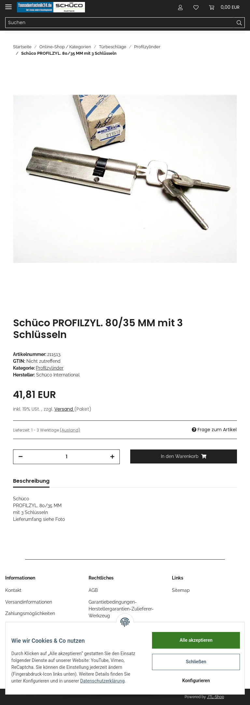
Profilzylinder (49, 368)
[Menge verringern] (20, 457)
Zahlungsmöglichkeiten (30, 613)
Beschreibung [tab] (31, 481)
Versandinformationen (28, 602)
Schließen (191, 661)
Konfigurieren (191, 680)
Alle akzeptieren (191, 640)
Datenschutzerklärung (38, 684)
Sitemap (181, 590)
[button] (180, 7)
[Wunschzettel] (196, 7)
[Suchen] (119, 22)
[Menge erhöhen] (112, 457)
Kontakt (13, 590)
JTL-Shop (215, 697)
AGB (93, 590)
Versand (64, 409)
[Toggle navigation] (8, 4)
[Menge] (66, 457)
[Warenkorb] (224, 7)
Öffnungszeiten (21, 625)
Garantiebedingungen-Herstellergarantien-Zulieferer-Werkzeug (121, 608)
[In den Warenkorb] (183, 456)
